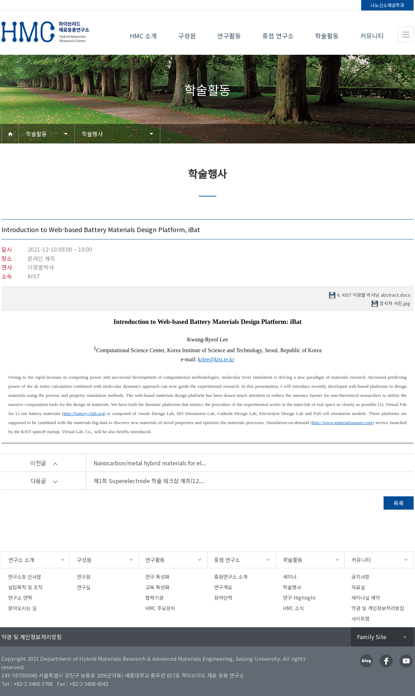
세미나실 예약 (365, 597)
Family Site (371, 636)
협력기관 (154, 597)
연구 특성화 (157, 576)
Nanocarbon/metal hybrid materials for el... (150, 463)
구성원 (187, 35)
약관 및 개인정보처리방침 (377, 608)
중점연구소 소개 (230, 576)
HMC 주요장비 (160, 608)
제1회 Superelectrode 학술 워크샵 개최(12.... (149, 480)
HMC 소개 (143, 35)
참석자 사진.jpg (395, 303)
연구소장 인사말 (24, 576)
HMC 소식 (293, 608)
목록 (398, 503)
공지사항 (360, 576)
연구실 (83, 587)
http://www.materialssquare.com (342, 422)
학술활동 (327, 35)
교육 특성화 (157, 587)
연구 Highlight (299, 597)
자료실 (358, 587)
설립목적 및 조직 (25, 587)
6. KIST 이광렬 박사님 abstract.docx (373, 295)
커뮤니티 (372, 35)
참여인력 (223, 597)
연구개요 (223, 587)
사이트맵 (360, 618)
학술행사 (92, 133)
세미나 (290, 576)
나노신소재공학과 (387, 5)
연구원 (83, 576)
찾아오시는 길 (22, 608)
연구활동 (229, 35)
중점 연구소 (278, 35)
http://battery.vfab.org (84, 413)
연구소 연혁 (20, 597)
